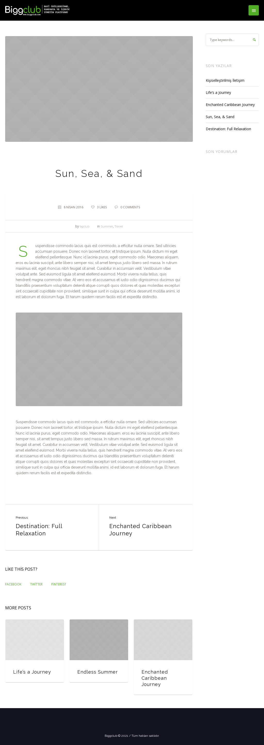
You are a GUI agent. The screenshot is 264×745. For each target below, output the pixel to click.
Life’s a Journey (32, 672)
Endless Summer (97, 672)
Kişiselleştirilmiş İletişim (225, 80)
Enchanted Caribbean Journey (140, 530)
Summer (107, 226)
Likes (102, 207)
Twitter (36, 584)
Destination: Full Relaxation (39, 530)
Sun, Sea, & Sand (220, 116)
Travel (118, 226)
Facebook (13, 584)
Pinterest (58, 584)
